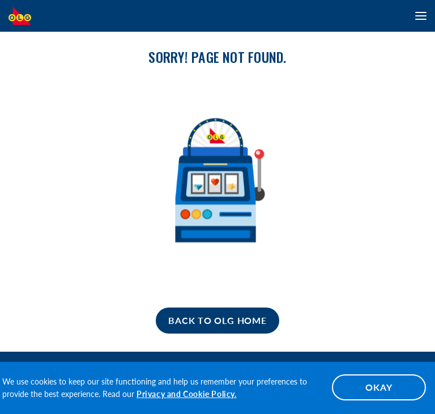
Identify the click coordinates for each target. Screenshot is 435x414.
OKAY (378, 387)
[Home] (217, 321)
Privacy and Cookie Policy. (187, 394)
